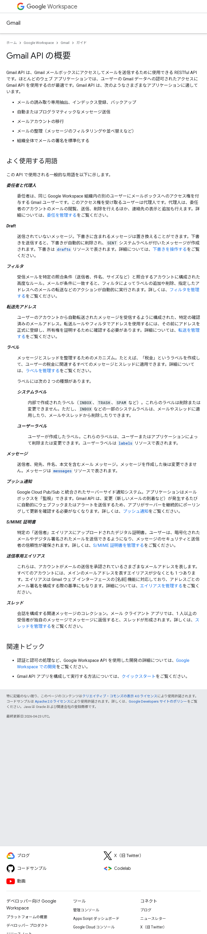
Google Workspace (39, 43)
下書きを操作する (170, 249)
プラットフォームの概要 (26, 917)
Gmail (13, 23)
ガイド (81, 43)
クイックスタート (139, 676)
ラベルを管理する (43, 370)
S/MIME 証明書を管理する (118, 545)
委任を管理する (62, 215)
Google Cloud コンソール (94, 927)
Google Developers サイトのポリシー (158, 701)
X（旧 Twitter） (153, 927)
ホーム (11, 43)
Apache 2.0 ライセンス (52, 701)
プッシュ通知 (135, 511)
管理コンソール (86, 910)
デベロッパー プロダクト (27, 925)
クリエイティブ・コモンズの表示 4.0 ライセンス (119, 696)
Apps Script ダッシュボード (96, 918)
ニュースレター (153, 918)
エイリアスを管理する (161, 585)
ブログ (145, 910)
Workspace (52, 6)
